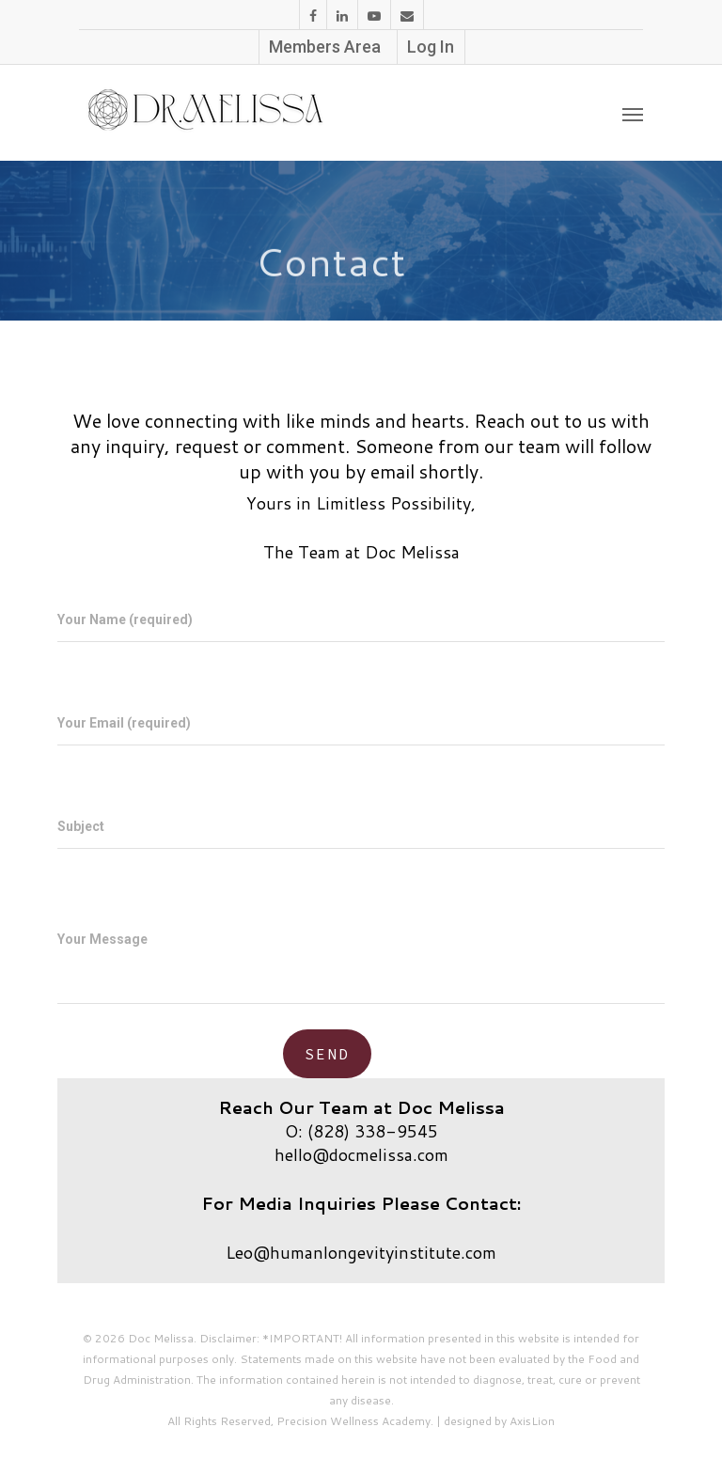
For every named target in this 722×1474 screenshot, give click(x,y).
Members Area (325, 46)
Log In (430, 46)
